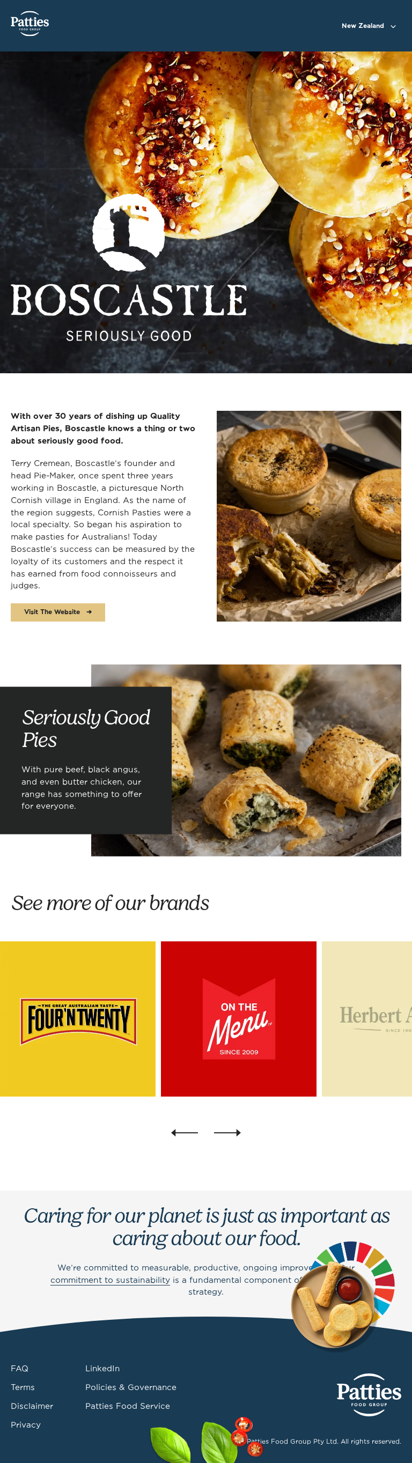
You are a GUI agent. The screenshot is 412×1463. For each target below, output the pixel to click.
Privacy (26, 1425)
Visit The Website (52, 612)
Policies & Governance (130, 1388)
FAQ (19, 1369)
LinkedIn (102, 1369)
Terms (23, 1388)
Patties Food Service (127, 1406)
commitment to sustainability (110, 1280)
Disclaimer (32, 1406)
